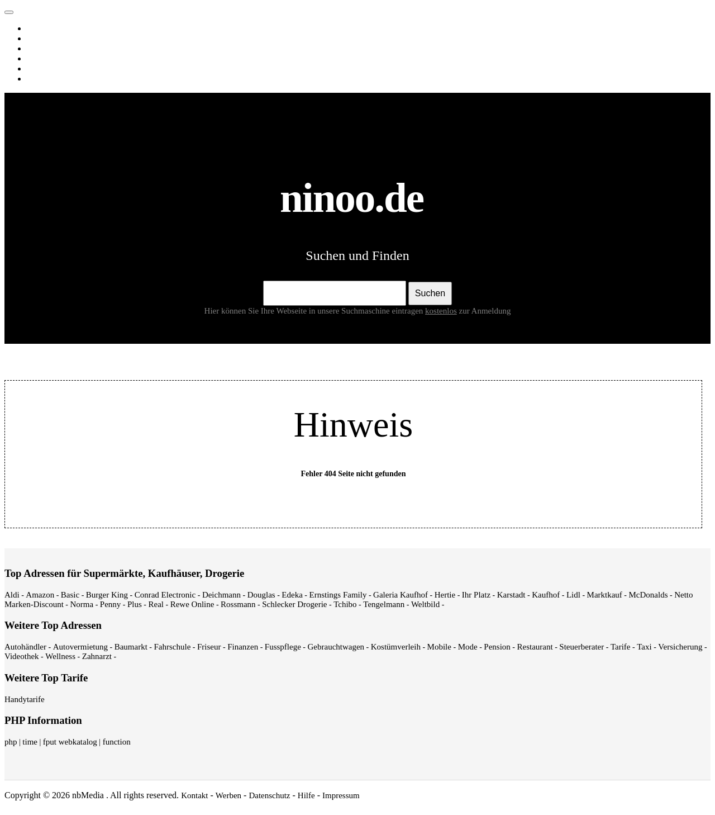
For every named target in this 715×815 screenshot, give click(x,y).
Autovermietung (80, 646)
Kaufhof (546, 594)
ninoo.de (31, 9)
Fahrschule (172, 646)
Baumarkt (131, 646)
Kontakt (194, 795)
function (117, 741)
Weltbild (425, 604)
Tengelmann (383, 604)
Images (41, 38)
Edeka (292, 594)
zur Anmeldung (485, 310)
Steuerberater (581, 646)
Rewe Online (192, 604)
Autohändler (25, 646)
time (29, 741)
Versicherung (680, 646)
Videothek (21, 656)
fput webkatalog (70, 741)
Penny (110, 604)
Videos (40, 48)
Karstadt (511, 594)
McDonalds (648, 594)
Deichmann (221, 594)
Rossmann (238, 604)
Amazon (40, 594)
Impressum (341, 795)
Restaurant (534, 646)
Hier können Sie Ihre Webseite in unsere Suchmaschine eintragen (331, 310)
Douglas (261, 594)
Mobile (439, 646)
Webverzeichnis (55, 68)
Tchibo (344, 604)
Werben (228, 795)
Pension (497, 646)
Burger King (107, 594)
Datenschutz (269, 795)
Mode (468, 646)
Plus (134, 604)
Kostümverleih (396, 646)
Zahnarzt (97, 656)
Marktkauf (604, 594)
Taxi (644, 646)
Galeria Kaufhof (400, 594)
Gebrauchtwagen (335, 646)
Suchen (430, 293)
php (10, 741)
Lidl (573, 594)
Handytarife (24, 699)
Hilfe (306, 795)
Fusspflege (283, 646)
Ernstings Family (338, 594)
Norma (81, 604)
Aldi (12, 594)
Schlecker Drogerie (294, 604)
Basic (70, 594)
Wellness (60, 656)
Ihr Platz (476, 594)
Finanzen (242, 646)
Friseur (209, 646)
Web (36, 28)
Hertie (445, 594)
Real (156, 604)
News (38, 58)
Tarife (621, 646)
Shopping (45, 78)
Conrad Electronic (165, 594)
